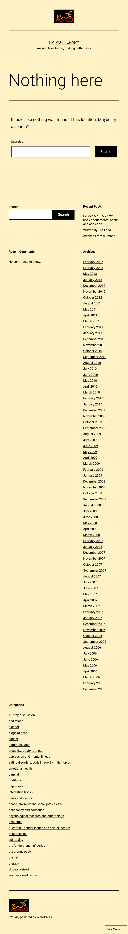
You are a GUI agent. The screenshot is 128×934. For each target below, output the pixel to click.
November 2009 (94, 416)
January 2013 (92, 280)
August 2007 (92, 576)
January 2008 (92, 546)
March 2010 (91, 392)
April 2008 (90, 529)
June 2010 (90, 374)
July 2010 (90, 368)
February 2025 (93, 262)
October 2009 (92, 422)
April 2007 (90, 600)
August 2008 (92, 505)
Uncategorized (19, 869)
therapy (14, 863)
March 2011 (91, 321)
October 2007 (92, 564)
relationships (18, 834)
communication (19, 745)
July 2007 (90, 582)
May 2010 (90, 380)
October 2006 (92, 636)
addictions (16, 721)
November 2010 (94, 345)
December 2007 (94, 552)
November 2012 (94, 291)
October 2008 (92, 493)
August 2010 (92, 363)
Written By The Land (97, 230)
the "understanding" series (27, 845)
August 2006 (92, 647)
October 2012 (92, 297)
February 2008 (93, 541)
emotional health (20, 768)
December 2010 (94, 339)
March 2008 (91, 535)
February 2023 (93, 268)
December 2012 (94, 285)
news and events (20, 798)
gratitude (15, 780)
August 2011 (92, 303)
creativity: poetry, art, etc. (26, 750)
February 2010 (93, 398)
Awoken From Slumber (99, 236)
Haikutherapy (64, 42)
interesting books (21, 792)
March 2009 (91, 463)
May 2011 (90, 309)
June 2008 (90, 517)
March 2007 (91, 606)
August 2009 (92, 434)
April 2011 (90, 315)
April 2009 (90, 457)
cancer (13, 739)
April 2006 (90, 671)
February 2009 (93, 469)
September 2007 (94, 570)
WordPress (44, 917)
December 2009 (94, 410)
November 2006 (94, 630)
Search (13, 207)
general (14, 774)
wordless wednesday (23, 875)
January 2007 (92, 618)
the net (13, 857)
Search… (17, 141)
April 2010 (90, 386)
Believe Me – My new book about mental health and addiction (101, 220)
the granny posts (20, 851)
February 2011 (93, 327)
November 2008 (94, 487)
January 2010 (92, 404)
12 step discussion (22, 715)
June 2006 (90, 659)
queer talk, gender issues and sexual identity (39, 828)
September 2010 (94, 357)
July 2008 (90, 511)
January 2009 (92, 475)
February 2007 (93, 612)
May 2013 (90, 273)
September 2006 (94, 641)
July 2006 (90, 653)
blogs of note (18, 733)
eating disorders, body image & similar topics (40, 762)
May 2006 (90, 665)
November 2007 (94, 558)
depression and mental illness (29, 756)
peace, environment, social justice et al (35, 804)
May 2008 (90, 523)
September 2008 (94, 499)
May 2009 (90, 452)
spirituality (16, 839)
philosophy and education (26, 810)
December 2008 (94, 481)
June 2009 (90, 446)
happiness (16, 786)
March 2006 (91, 677)
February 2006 (93, 683)
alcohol (14, 727)
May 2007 (90, 594)
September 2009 (94, 428)
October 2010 (92, 351)
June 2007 (90, 588)
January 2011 (92, 333)
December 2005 (94, 689)
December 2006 (94, 624)
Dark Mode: (115, 929)
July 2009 (90, 440)
